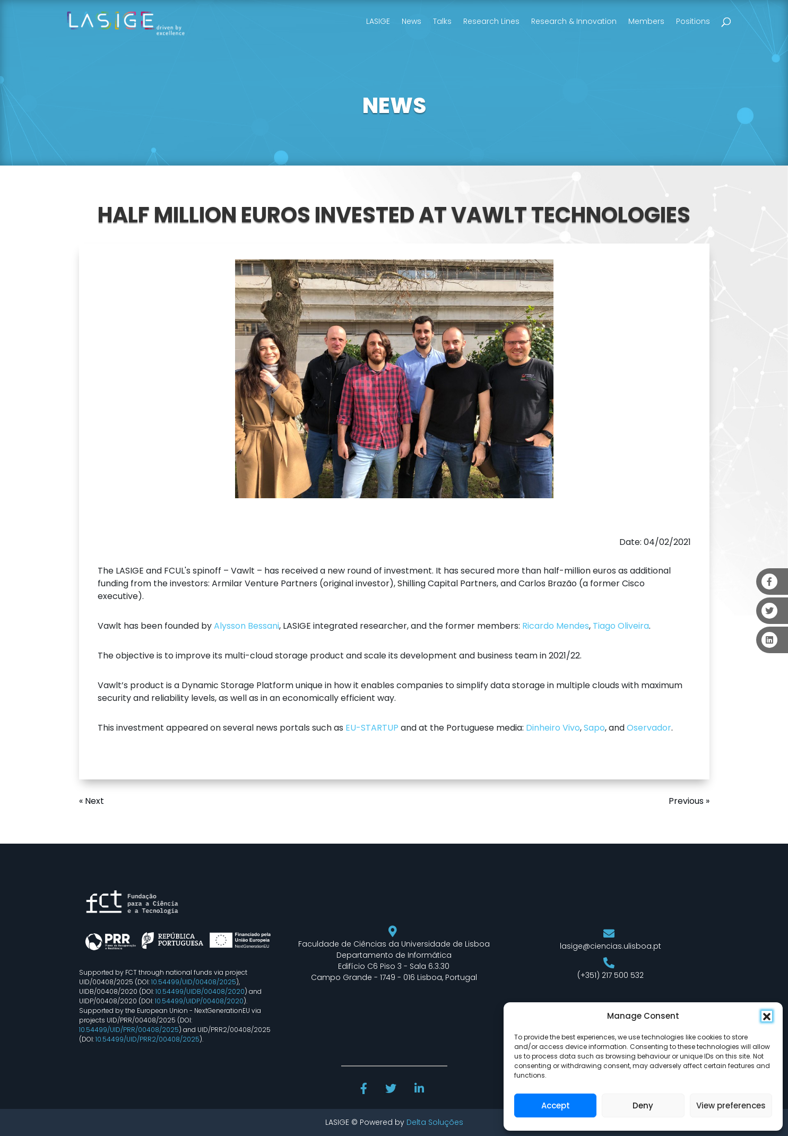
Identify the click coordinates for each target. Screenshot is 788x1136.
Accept (555, 1105)
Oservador (649, 728)
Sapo (594, 728)
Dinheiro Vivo (553, 728)
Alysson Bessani (246, 626)
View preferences (731, 1105)
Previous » (689, 801)
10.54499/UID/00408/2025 (193, 981)
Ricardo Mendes (555, 626)
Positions (693, 21)
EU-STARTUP (372, 728)
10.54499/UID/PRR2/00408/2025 (148, 1039)
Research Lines (491, 21)
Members (646, 21)
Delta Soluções (434, 1122)
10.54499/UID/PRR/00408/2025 (129, 1029)
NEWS (394, 105)
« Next (91, 801)
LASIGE (378, 21)
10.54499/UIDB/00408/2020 (200, 991)
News (411, 21)
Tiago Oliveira (621, 626)
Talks (442, 21)
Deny (643, 1105)
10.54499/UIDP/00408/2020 (199, 1000)
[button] (766, 1016)
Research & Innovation (574, 21)
